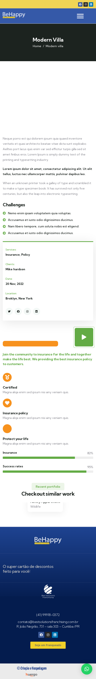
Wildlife (35, 506)
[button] (86, 669)
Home (37, 46)
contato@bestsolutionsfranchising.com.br (48, 622)
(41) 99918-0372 (48, 615)
